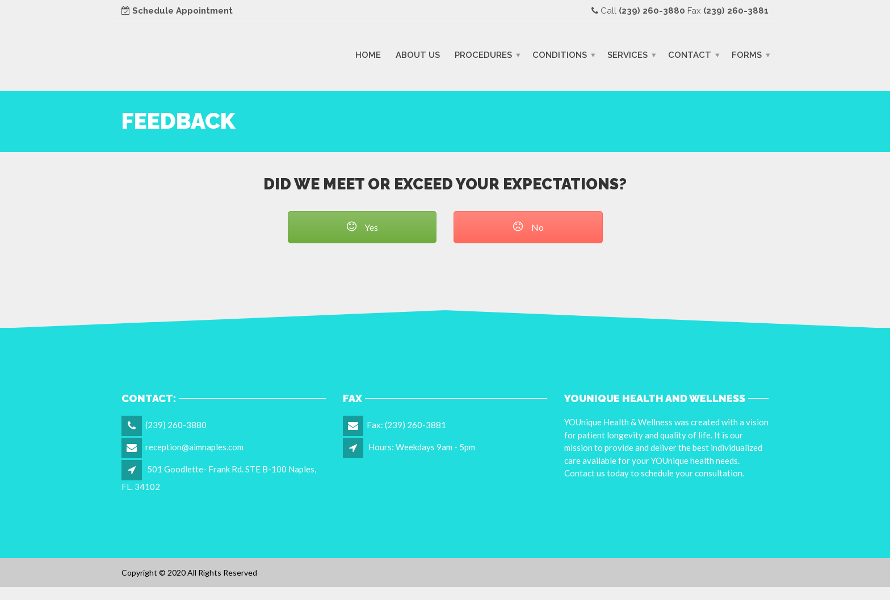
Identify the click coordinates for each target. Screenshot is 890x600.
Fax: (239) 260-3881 (406, 425)
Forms (747, 54)
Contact (689, 54)
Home (368, 54)
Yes (362, 227)
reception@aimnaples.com (194, 447)
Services (627, 54)
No (528, 227)
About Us (418, 54)
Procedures (483, 54)
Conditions (559, 54)
